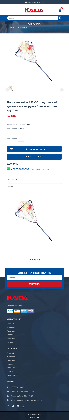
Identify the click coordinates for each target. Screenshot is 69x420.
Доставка (11, 338)
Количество (12, 138)
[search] (34, 18)
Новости (10, 334)
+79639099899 (20, 169)
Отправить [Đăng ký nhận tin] (34, 284)
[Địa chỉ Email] (34, 277)
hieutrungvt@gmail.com (25, 391)
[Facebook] (8, 406)
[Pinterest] (18, 406)
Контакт (10, 342)
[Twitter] (13, 406)
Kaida (37, 417)
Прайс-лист (12, 375)
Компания (11, 327)
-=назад (34, 259)
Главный (10, 323)
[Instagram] (23, 406)
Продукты (11, 331)
